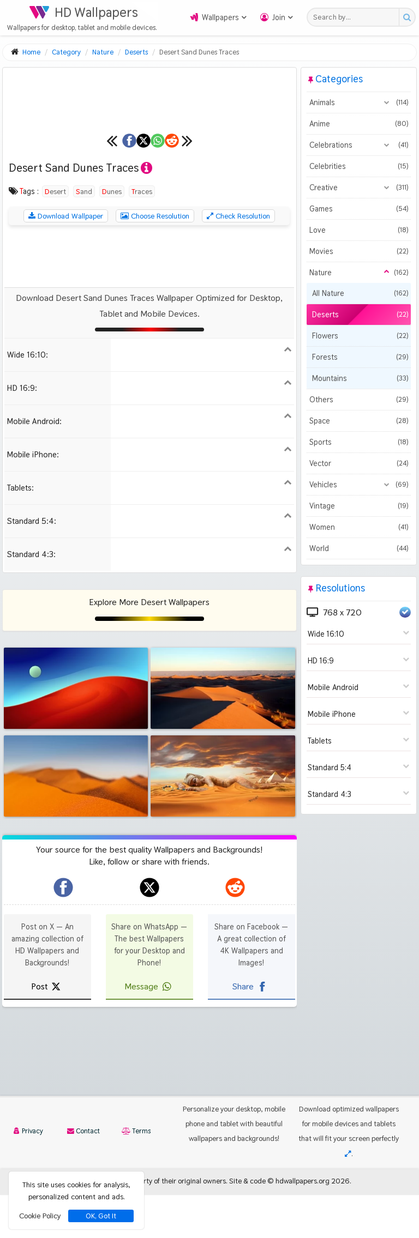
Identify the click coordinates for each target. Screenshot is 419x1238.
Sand (84, 301)
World (358, 548)
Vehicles (358, 485)
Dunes (112, 301)
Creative (358, 188)
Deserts (360, 315)
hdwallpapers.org (303, 1224)
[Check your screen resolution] (348, 1196)
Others (358, 400)
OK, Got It (101, 1216)
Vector (358, 463)
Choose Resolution (155, 326)
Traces (141, 301)
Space (358, 421)
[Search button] (407, 17)
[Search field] (356, 17)
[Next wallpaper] (285, 251)
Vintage (358, 506)
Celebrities (358, 166)
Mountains (360, 378)
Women (358, 527)
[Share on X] (118, 251)
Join (278, 17)
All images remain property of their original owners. (148, 1224)
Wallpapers (220, 17)
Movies (358, 251)
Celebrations (358, 145)
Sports (358, 442)
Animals (358, 102)
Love (358, 230)
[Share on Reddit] (244, 251)
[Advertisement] (149, 366)
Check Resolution (238, 326)
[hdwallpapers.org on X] (149, 997)
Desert (55, 301)
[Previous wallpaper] (13, 251)
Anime (358, 124)
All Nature (360, 293)
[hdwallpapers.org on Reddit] (235, 997)
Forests (360, 357)
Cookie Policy (40, 1216)
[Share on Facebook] (54, 251)
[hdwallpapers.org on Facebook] (63, 997)
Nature (358, 273)
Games (358, 209)
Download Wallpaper (65, 326)
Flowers (360, 336)
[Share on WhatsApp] (181, 251)
